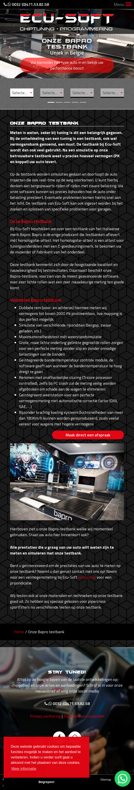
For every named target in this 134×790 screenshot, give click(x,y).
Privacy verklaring (45, 720)
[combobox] (22, 92)
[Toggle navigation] (128, 4)
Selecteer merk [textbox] (22, 93)
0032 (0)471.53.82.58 (26, 4)
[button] (10, 54)
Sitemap (105, 779)
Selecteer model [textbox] (52, 93)
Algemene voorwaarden (84, 720)
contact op (87, 577)
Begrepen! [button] (46, 782)
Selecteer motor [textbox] (113, 93)
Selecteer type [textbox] (83, 93)
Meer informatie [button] (23, 769)
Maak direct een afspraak (88, 435)
